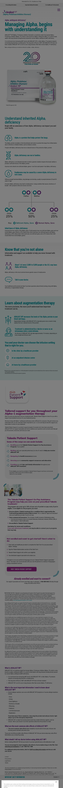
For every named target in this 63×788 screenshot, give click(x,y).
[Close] (56, 785)
